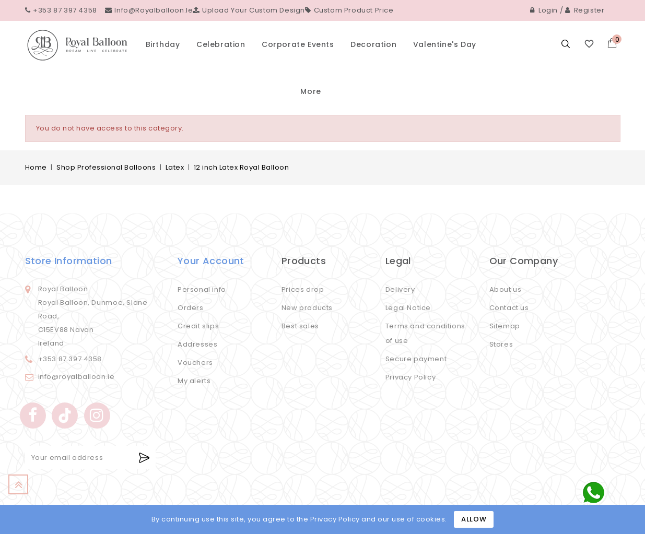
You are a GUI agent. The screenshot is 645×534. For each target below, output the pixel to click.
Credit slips (198, 326)
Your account (211, 260)
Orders (191, 308)
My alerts (194, 381)
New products (307, 308)
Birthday (163, 44)
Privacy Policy (410, 377)
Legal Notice (408, 308)
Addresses (197, 344)
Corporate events (298, 44)
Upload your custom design (249, 10)
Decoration (373, 44)
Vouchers (195, 362)
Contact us (509, 308)
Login (544, 10)
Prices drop (303, 289)
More (310, 91)
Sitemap (504, 326)
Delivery (400, 289)
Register (585, 10)
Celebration (220, 44)
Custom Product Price (349, 10)
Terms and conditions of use (425, 333)
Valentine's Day (444, 44)
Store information (68, 260)
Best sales (300, 326)
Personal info (202, 289)
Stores (501, 344)
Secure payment (416, 359)
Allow (473, 519)
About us (505, 289)
